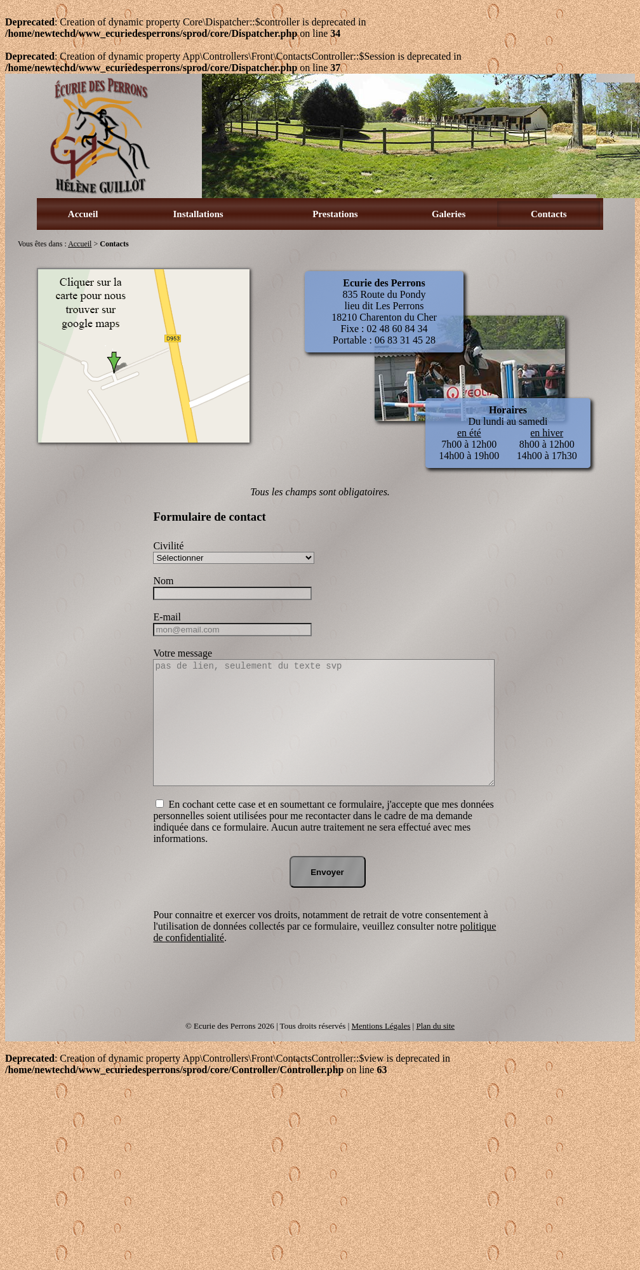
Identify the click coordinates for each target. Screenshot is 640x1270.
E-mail (167, 617)
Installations (198, 214)
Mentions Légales (381, 1026)
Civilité (168, 545)
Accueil (83, 214)
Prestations (334, 214)
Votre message (182, 653)
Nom (163, 580)
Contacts (549, 214)
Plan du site (435, 1026)
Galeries (448, 214)
